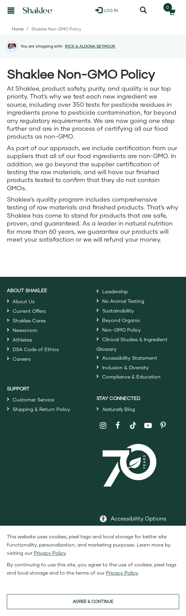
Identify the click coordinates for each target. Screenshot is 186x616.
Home (18, 28)
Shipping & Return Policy (41, 409)
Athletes (22, 340)
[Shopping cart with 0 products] (170, 10)
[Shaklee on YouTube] (148, 425)
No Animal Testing (123, 301)
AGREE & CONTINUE (93, 601)
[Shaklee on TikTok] (133, 421)
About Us (24, 301)
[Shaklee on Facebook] (118, 425)
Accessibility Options (138, 518)
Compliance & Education (131, 377)
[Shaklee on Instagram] (103, 425)
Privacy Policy (50, 553)
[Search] (143, 10)
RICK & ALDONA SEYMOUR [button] (90, 46)
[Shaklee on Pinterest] (163, 425)
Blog (118, 409)
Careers (22, 359)
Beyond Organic (121, 320)
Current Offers (29, 311)
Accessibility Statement (129, 358)
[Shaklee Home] (38, 10)
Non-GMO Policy (121, 330)
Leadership (115, 291)
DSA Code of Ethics (36, 349)
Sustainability (118, 310)
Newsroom (25, 330)
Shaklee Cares (29, 320)
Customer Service (33, 399)
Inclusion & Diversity (125, 367)
